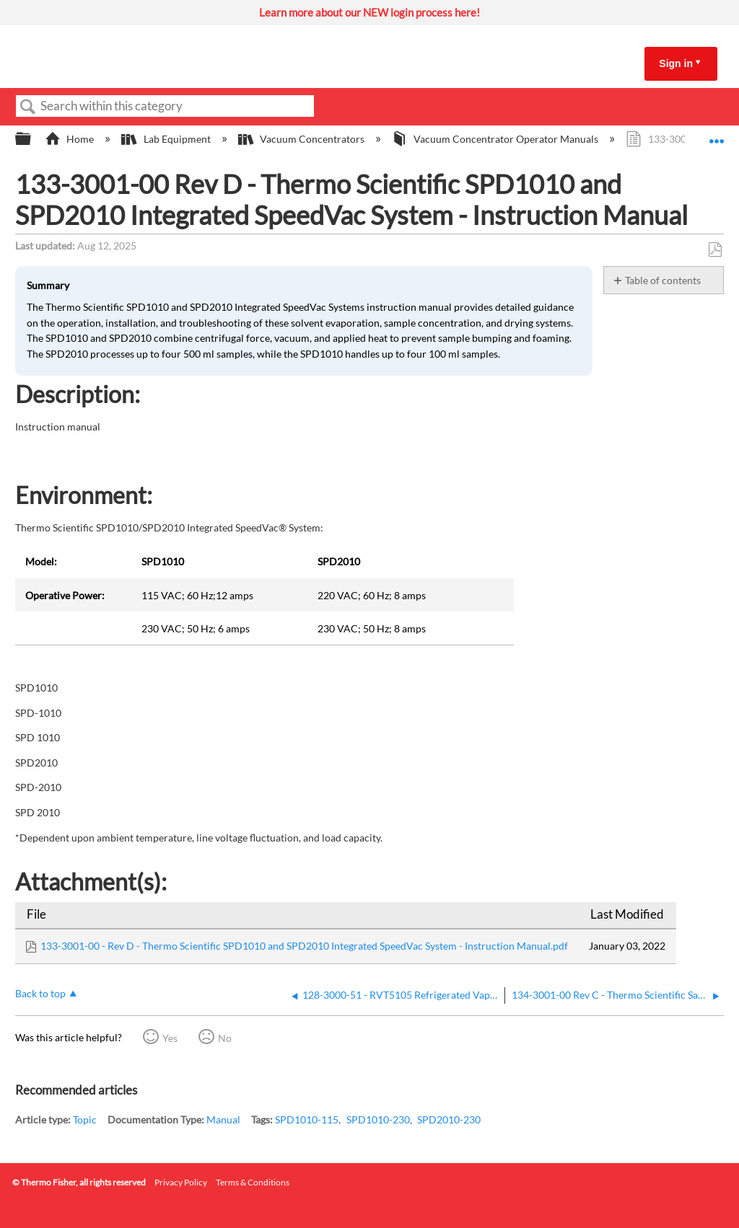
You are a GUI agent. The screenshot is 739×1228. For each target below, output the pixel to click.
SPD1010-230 (378, 1119)
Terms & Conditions (252, 1182)
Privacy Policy (180, 1182)
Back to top (40, 993)
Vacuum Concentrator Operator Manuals (496, 139)
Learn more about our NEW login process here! (369, 12)
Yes (170, 1038)
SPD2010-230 (449, 1119)
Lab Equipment (166, 139)
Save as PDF (715, 249)
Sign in (676, 63)
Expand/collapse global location (717, 134)
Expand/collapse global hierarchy (32, 139)
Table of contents (663, 280)
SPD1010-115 (306, 1119)
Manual (223, 1119)
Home (70, 139)
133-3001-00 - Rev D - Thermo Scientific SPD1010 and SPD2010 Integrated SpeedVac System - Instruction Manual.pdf (304, 946)
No (225, 1038)
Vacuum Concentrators (302, 139)
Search (28, 107)
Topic (85, 1119)
